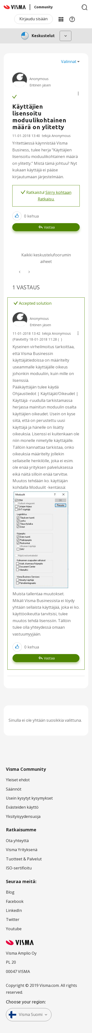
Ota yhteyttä (17, 840)
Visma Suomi (25, 1015)
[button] (78, 93)
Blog (10, 892)
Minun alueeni (60, 19)
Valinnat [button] (68, 61)
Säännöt (13, 789)
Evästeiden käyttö (22, 807)
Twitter (12, 919)
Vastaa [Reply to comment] (49, 658)
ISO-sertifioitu (19, 868)
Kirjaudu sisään (33, 18)
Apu (72, 19)
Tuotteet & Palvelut (24, 859)
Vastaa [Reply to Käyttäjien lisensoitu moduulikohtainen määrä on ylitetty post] (49, 227)
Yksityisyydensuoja (23, 816)
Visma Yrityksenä (21, 849)
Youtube (14, 928)
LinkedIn (14, 910)
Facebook (15, 901)
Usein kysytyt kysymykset (29, 798)
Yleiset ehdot (18, 780)
